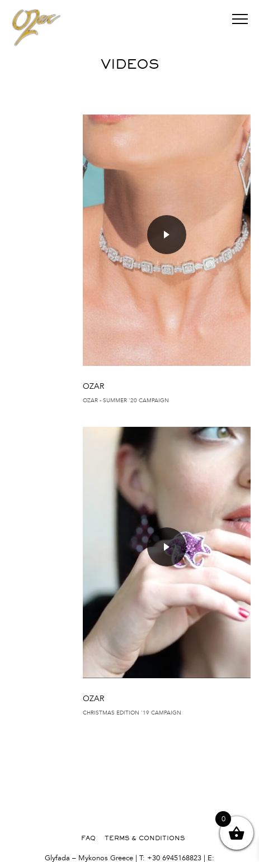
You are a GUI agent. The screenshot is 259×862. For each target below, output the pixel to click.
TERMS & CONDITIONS (145, 838)
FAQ (88, 838)
